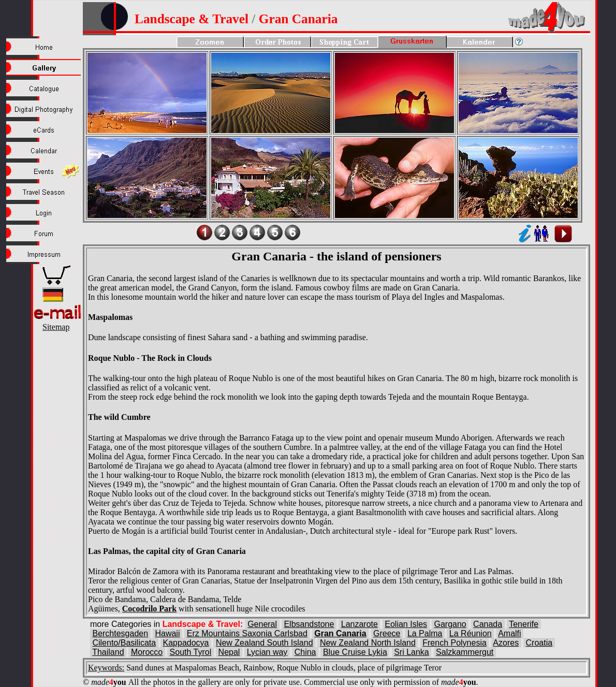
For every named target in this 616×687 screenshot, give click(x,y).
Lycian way (267, 652)
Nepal (229, 652)
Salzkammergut (464, 652)
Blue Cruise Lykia (355, 652)
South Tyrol (191, 652)
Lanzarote (359, 624)
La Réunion (470, 633)
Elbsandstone (309, 624)
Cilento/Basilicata (124, 642)
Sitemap (55, 327)
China (305, 652)
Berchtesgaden (120, 633)
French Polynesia (454, 642)
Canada (487, 624)
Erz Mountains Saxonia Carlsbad (247, 633)
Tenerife (523, 624)
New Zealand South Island (264, 642)
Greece (386, 633)
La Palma (425, 633)
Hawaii (167, 633)
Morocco (147, 652)
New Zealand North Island (368, 642)
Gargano (450, 624)
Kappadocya (186, 642)
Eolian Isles (406, 624)
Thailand (108, 652)
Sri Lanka (411, 652)
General (262, 624)
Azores (506, 642)
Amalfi (509, 633)
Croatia (539, 642)
